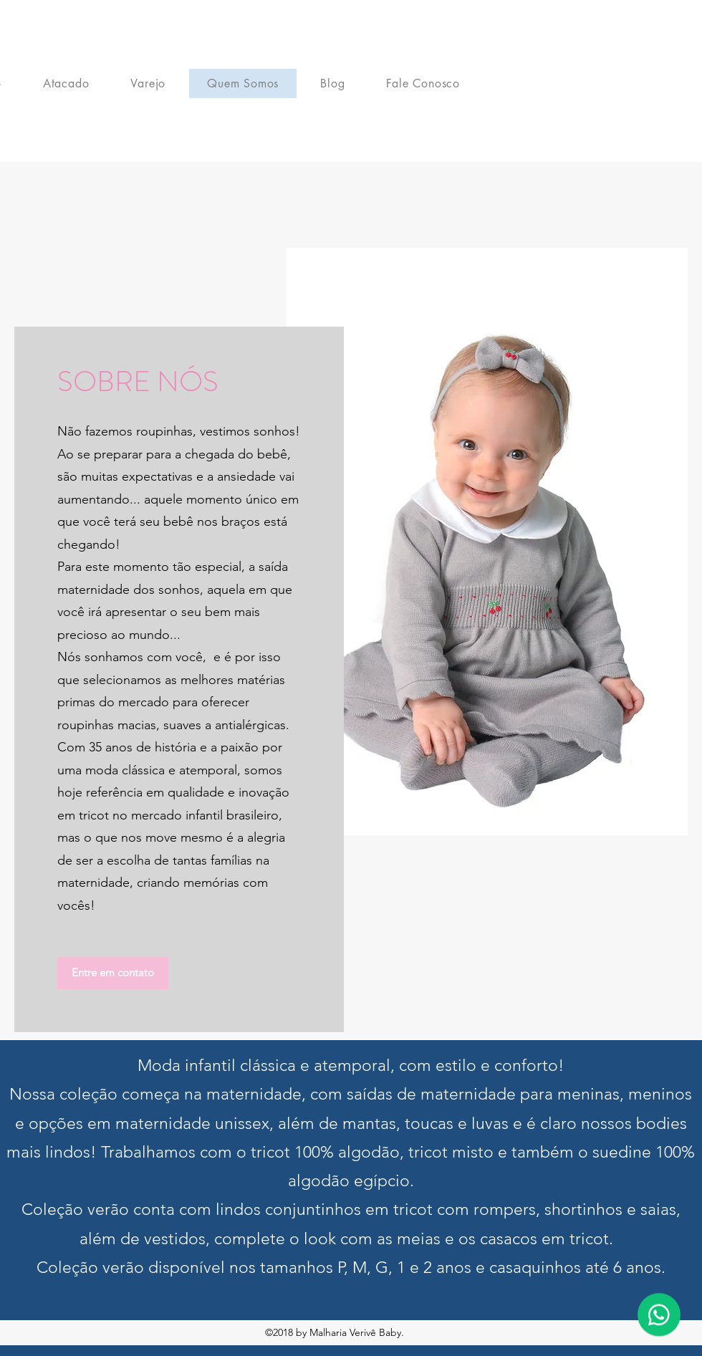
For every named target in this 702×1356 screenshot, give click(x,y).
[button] (112, 973)
